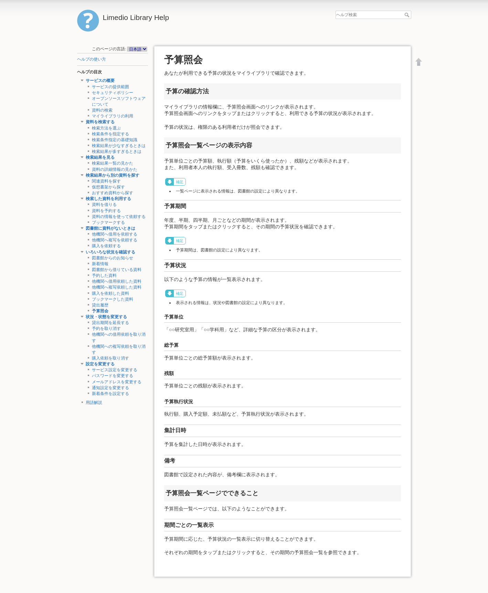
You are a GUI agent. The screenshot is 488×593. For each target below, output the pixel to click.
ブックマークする (108, 222)
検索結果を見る (100, 157)
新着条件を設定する (110, 393)
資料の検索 (102, 110)
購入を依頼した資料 (110, 293)
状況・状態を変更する (106, 316)
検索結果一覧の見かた (112, 163)
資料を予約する (106, 210)
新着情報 (100, 263)
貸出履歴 (100, 305)
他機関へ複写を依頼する (114, 240)
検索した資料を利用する (108, 198)
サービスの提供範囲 (110, 86)
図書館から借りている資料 (116, 269)
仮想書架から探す (108, 187)
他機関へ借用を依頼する (114, 234)
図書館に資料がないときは (110, 228)
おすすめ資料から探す (112, 192)
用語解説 (94, 402)
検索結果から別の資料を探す (112, 175)
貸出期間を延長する (110, 322)
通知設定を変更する (110, 387)
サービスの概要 (100, 80)
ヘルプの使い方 (91, 59)
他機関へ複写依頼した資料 (116, 287)
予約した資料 (104, 275)
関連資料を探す (106, 181)
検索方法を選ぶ (106, 128)
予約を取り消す (106, 328)
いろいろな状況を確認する (110, 252)
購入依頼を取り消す (110, 358)
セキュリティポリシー (112, 92)
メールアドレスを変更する (116, 381)
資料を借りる (104, 204)
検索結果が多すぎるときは (116, 151)
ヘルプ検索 (407, 14)
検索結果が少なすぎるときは (119, 145)
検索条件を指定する (110, 134)
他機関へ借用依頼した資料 (116, 281)
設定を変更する (100, 364)
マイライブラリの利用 (112, 116)
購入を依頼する (106, 245)
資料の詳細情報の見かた (114, 169)
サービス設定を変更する (114, 369)
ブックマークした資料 (112, 299)
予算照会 (100, 311)
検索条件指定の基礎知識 (114, 139)
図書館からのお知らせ (112, 258)
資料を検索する (100, 121)
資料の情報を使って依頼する (119, 216)
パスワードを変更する (112, 375)
